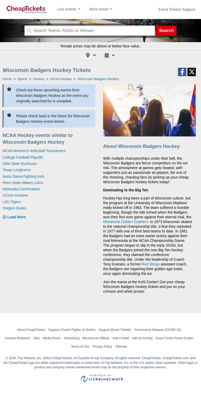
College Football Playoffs (23, 157)
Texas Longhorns (17, 170)
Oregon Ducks (14, 208)
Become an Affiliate (95, 338)
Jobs (36, 338)
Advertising (71, 338)
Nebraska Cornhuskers (21, 189)
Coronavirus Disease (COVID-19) (157, 330)
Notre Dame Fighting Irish (23, 176)
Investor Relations (17, 338)
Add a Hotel (121, 338)
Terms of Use (80, 346)
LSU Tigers (12, 202)
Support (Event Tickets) (115, 330)
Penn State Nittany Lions (23, 183)
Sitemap (121, 346)
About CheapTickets (31, 330)
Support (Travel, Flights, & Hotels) (71, 330)
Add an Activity (142, 338)
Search (166, 30)
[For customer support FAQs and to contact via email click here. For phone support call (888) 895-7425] (177, 9)
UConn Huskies (15, 195)
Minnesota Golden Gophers (125, 222)
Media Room (52, 338)
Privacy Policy (102, 346)
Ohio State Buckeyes (20, 164)
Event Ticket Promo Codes (174, 338)
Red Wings (151, 264)
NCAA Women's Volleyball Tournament (34, 151)
